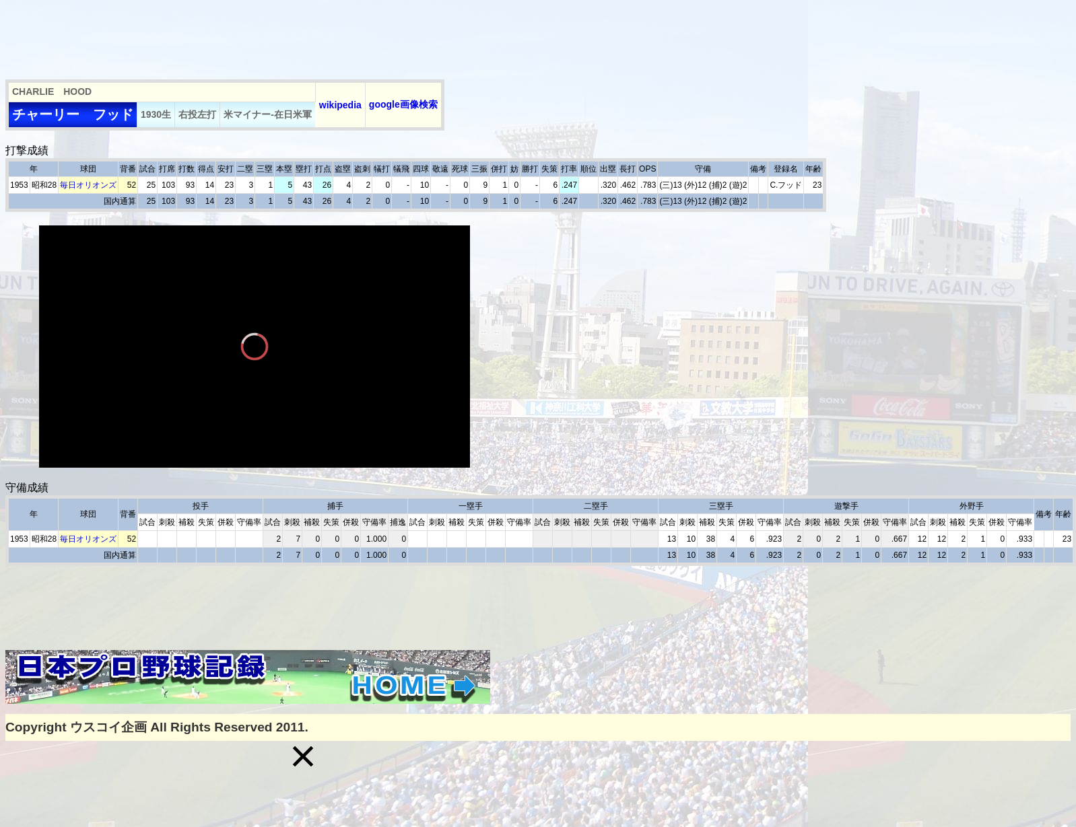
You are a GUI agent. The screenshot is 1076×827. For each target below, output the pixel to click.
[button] (303, 756)
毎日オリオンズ (88, 185)
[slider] (254, 438)
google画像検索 (403, 104)
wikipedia (340, 105)
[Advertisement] (250, 35)
